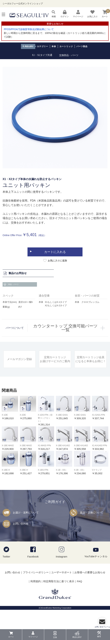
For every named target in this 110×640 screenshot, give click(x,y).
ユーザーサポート (61, 580)
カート (11, 637)
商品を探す (77, 637)
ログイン (64, 14)
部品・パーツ (11, 292)
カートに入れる (55, 259)
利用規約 (35, 589)
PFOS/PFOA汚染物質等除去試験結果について (29, 29)
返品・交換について (91, 520)
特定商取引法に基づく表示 (58, 589)
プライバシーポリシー (36, 580)
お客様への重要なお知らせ (89, 580)
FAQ (79, 589)
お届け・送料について (26, 520)
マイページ (33, 637)
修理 (99, 636)
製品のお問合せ (15, 281)
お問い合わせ (20, 531)
